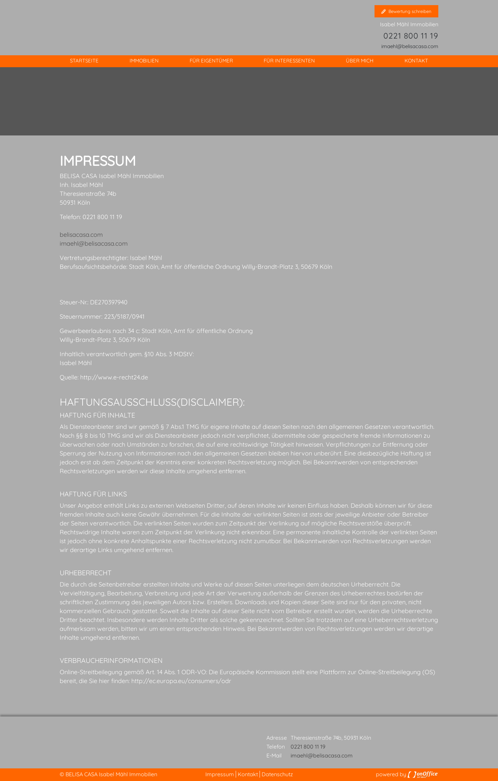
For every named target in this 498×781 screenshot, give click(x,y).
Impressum (219, 774)
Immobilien (144, 60)
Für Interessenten (289, 60)
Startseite (84, 60)
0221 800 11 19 (410, 36)
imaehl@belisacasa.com (409, 46)
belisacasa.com (81, 234)
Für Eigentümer (211, 60)
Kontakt (416, 60)
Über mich (360, 60)
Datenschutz (277, 774)
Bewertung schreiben (406, 11)
